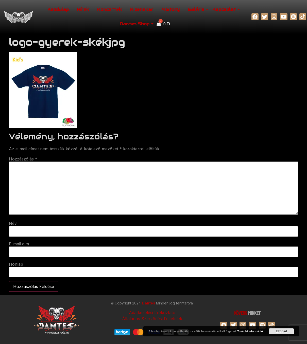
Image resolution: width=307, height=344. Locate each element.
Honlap (16, 264)
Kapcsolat (224, 9)
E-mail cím (19, 244)
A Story (170, 9)
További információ (250, 331)
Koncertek (109, 9)
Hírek (83, 9)
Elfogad (281, 331)
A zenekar (141, 9)
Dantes (149, 303)
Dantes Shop (135, 24)
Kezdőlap (58, 9)
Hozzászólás (23, 159)
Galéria (197, 9)
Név (13, 223)
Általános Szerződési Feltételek (152, 318)
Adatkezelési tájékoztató (152, 312)
